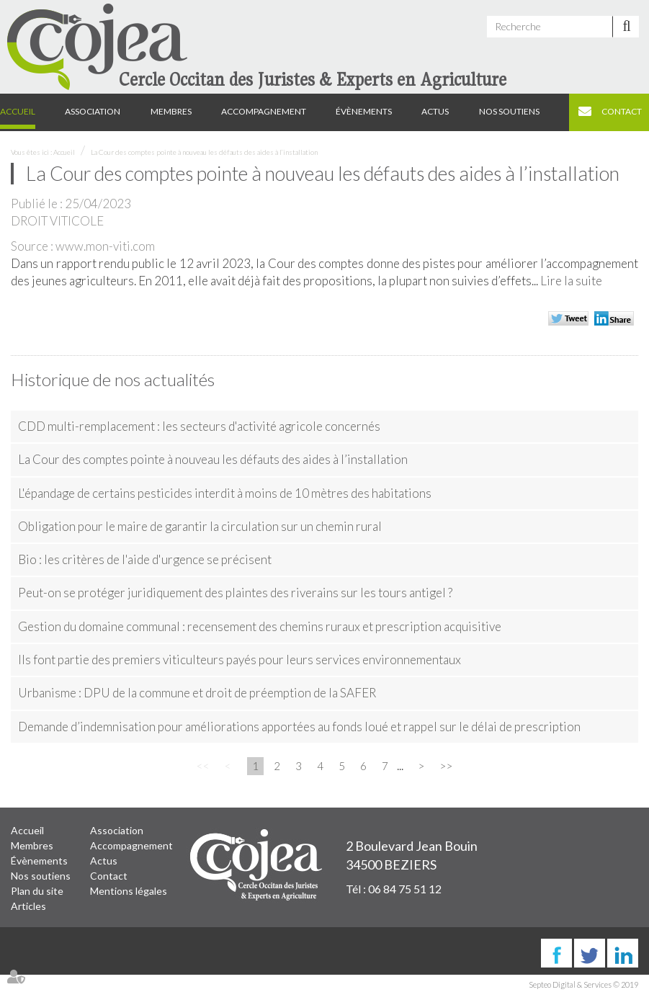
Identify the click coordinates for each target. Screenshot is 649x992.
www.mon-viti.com (105, 246)
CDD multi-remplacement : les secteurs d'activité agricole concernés (199, 426)
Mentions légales (128, 891)
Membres (171, 111)
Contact (621, 111)
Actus (435, 111)
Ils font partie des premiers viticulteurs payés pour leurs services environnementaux (239, 659)
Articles (28, 906)
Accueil (17, 111)
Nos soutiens (509, 111)
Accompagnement (263, 111)
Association (92, 111)
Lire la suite (571, 280)
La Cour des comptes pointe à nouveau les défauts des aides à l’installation (204, 152)
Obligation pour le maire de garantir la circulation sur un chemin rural (200, 526)
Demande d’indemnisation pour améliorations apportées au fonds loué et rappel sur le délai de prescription (299, 726)
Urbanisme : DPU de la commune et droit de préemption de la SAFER (197, 692)
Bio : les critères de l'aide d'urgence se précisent (145, 559)
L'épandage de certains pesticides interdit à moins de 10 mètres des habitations (224, 493)
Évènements (364, 111)
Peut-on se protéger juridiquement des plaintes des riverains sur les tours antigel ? (235, 592)
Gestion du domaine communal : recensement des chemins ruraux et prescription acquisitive (259, 626)
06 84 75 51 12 (405, 888)
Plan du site (37, 891)
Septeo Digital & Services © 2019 (583, 984)
